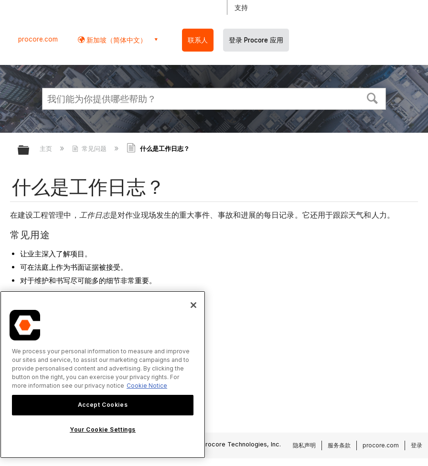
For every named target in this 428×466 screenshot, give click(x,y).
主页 (47, 148)
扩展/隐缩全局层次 (29, 151)
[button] (372, 97)
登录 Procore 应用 (256, 40)
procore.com (38, 39)
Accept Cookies (103, 404)
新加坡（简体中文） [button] (116, 40)
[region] (102, 374)
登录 (416, 445)
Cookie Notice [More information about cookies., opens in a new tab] (147, 385)
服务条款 (339, 445)
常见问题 (90, 148)
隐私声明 (304, 445)
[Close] (193, 305)
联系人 (198, 40)
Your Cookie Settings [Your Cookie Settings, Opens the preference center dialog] (103, 429)
